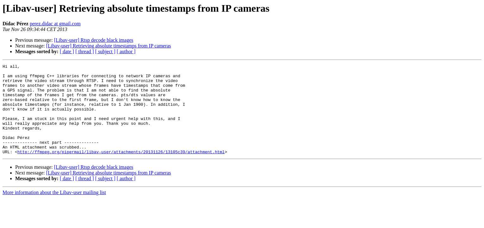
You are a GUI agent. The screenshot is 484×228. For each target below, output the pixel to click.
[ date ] (67, 51)
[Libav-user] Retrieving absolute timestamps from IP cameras (108, 45)
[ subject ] (105, 51)
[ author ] (126, 51)
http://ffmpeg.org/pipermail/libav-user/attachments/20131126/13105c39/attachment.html (121, 170)
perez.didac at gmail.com (55, 23)
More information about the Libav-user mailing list (54, 210)
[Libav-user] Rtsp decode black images (93, 40)
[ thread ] (84, 51)
